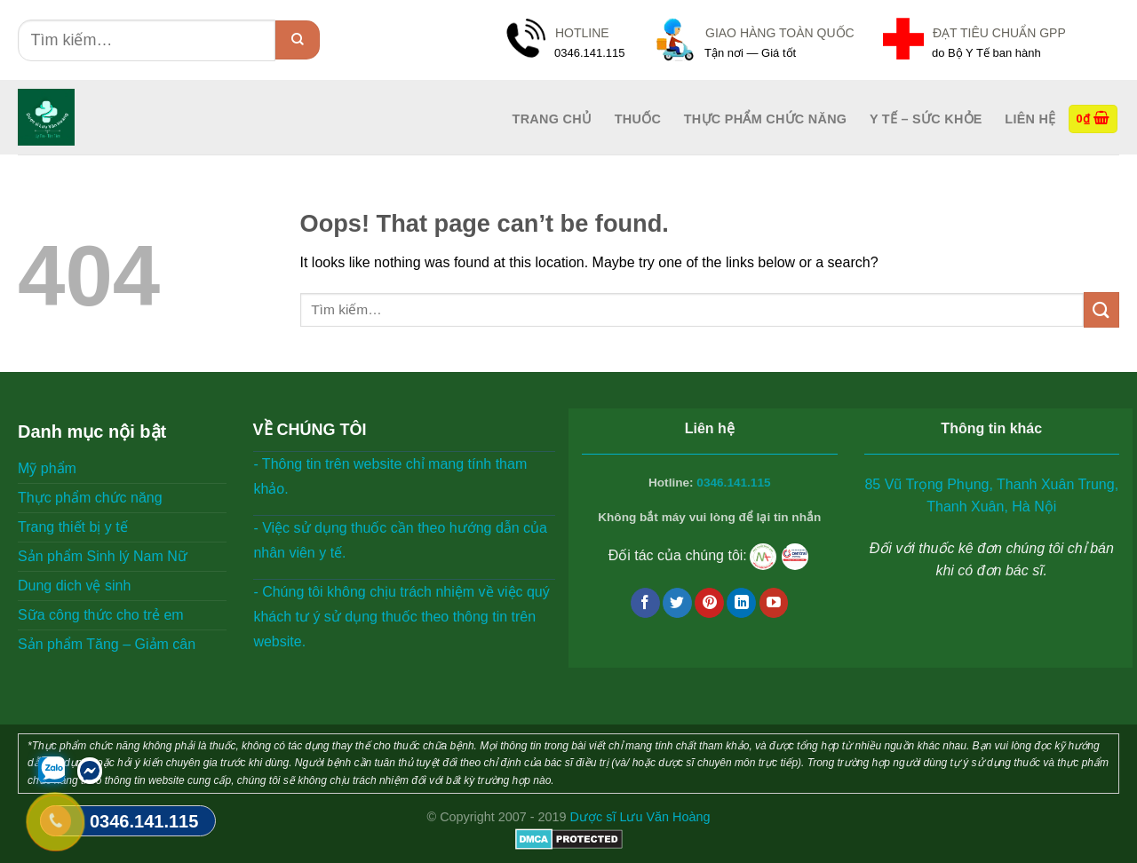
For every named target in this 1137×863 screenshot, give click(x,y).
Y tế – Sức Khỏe (926, 119)
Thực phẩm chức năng (765, 119)
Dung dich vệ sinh (74, 585)
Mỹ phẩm (47, 468)
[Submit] (297, 39)
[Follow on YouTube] (774, 603)
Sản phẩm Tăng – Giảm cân (106, 644)
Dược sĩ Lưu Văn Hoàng (640, 817)
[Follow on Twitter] (677, 603)
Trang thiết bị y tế (73, 526)
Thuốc (638, 119)
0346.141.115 (733, 482)
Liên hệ (1030, 119)
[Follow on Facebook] (645, 603)
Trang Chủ (552, 119)
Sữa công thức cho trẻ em (101, 614)
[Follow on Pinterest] (709, 603)
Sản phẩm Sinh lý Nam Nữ (102, 556)
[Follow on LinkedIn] (741, 603)
